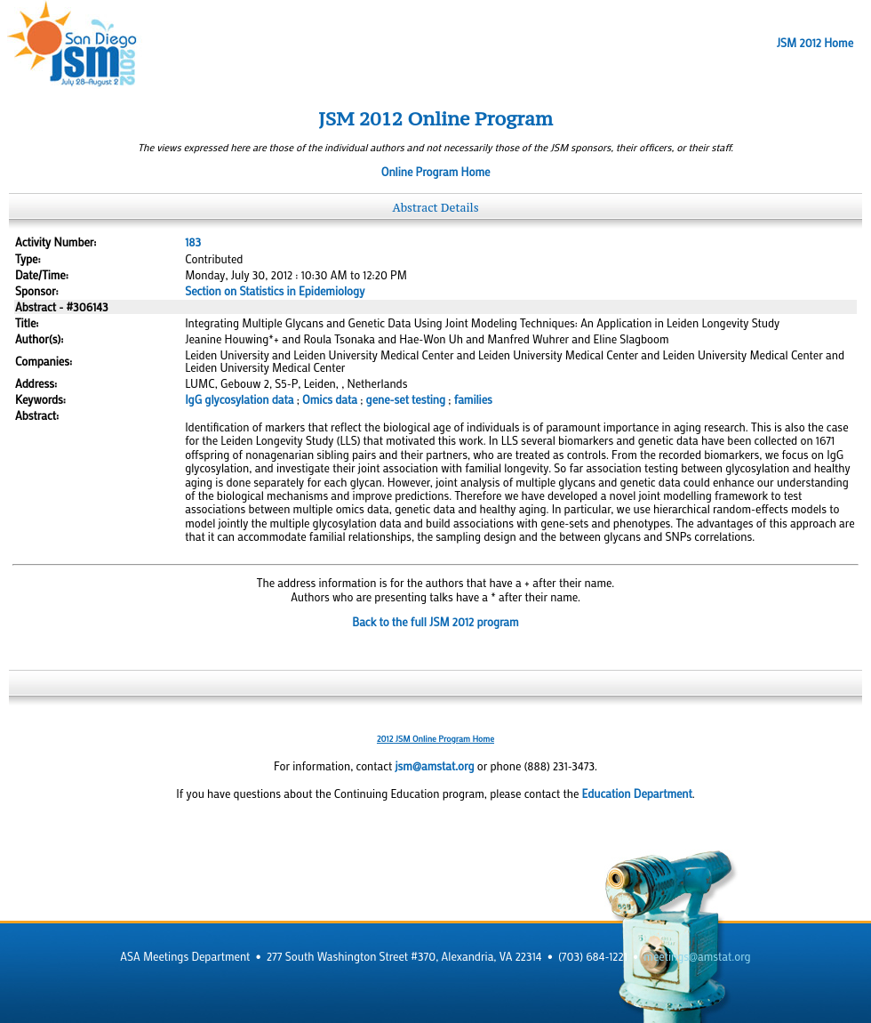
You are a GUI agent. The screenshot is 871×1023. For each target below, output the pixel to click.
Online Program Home (436, 172)
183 (193, 242)
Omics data (329, 399)
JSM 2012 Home (815, 43)
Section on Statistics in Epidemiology (274, 291)
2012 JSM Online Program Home (435, 739)
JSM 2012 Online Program (435, 119)
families (473, 399)
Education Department (637, 793)
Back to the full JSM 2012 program (435, 622)
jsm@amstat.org (434, 766)
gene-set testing (406, 399)
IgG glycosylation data (239, 399)
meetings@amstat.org (696, 956)
